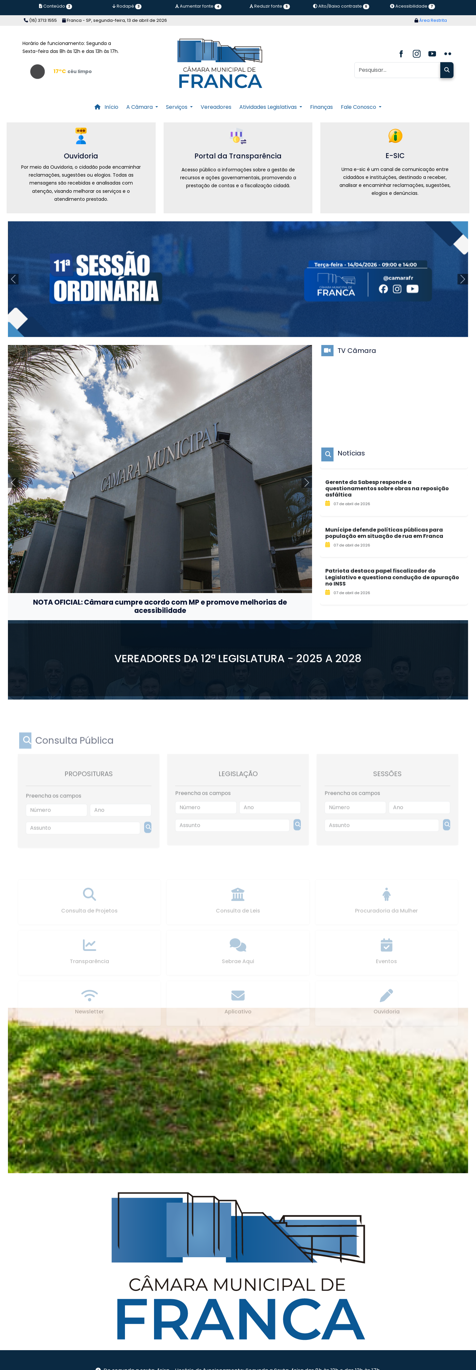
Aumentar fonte (198, 6)
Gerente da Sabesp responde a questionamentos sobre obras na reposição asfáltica (387, 523)
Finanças (321, 107)
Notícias (351, 453)
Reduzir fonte (270, 6)
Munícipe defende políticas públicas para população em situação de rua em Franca (384, 567)
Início (106, 107)
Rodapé (126, 6)
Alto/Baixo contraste (341, 6)
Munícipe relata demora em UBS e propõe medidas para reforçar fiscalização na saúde (389, 478)
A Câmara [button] (140, 107)
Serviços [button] (177, 107)
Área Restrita (431, 20)
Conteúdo (55, 6)
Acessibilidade (412, 6)
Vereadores (216, 107)
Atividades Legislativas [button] (268, 107)
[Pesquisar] (397, 70)
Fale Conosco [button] (359, 107)
